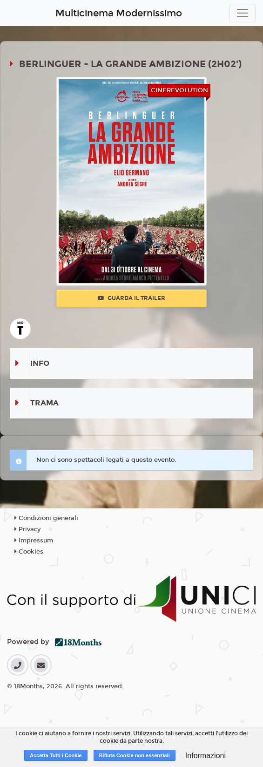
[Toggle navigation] (242, 13)
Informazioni (205, 756)
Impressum (33, 540)
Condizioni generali (46, 518)
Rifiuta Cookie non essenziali (134, 755)
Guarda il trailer (131, 298)
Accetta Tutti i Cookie (56, 755)
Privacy (27, 529)
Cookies (28, 551)
